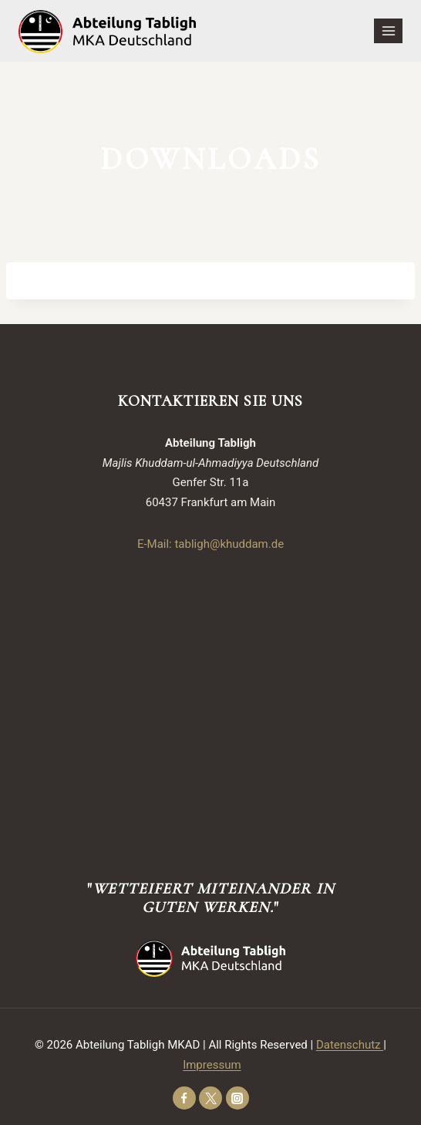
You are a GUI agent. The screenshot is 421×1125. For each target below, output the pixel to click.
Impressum (212, 1065)
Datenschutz (349, 1045)
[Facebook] (184, 1098)
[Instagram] (237, 1098)
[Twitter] (210, 1098)
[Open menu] (388, 30)
